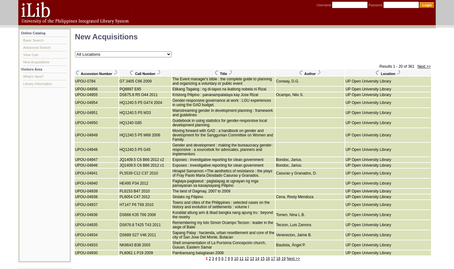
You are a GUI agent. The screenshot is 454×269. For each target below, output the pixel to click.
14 (257, 258)
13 (252, 258)
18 (278, 258)
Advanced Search (37, 47)
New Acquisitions (36, 62)
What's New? (33, 76)
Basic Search (33, 40)
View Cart (30, 55)
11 (241, 258)
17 (273, 258)
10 (236, 258)
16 (268, 258)
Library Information (37, 84)
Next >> (424, 66)
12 (247, 258)
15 (262, 258)
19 (284, 258)
